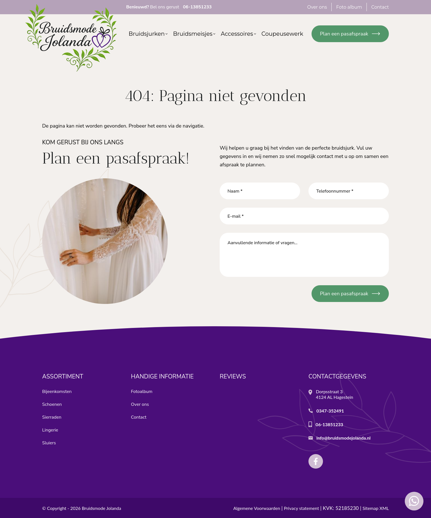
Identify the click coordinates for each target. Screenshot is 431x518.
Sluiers (49, 443)
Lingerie (50, 430)
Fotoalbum (141, 391)
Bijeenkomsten (57, 391)
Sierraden (51, 417)
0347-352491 (330, 410)
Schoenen (52, 404)
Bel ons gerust (169, 7)
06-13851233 (329, 424)
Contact (138, 417)
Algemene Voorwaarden (256, 508)
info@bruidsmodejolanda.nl (344, 437)
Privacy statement (301, 508)
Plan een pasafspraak (344, 33)
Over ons (140, 404)
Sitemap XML (376, 508)
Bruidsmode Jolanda (101, 508)
